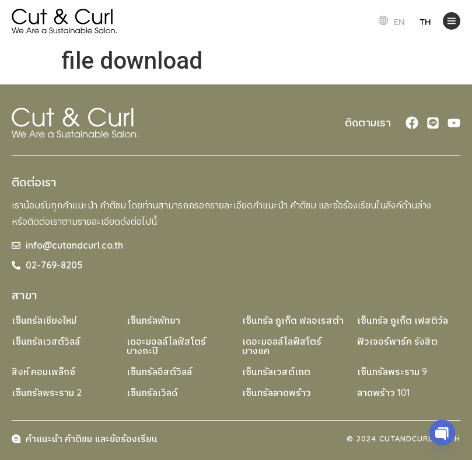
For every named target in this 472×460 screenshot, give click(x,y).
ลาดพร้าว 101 (383, 392)
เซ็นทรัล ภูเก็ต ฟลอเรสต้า (293, 320)
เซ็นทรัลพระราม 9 (392, 371)
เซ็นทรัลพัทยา (153, 320)
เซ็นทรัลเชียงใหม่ (44, 320)
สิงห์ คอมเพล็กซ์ (43, 371)
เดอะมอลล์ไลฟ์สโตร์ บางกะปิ (166, 345)
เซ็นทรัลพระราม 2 (47, 392)
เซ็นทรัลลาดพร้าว (276, 392)
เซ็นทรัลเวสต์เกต (276, 371)
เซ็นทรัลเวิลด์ (152, 392)
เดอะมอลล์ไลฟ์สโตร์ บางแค (281, 345)
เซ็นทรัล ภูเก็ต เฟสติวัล (402, 320)
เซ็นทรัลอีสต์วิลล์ (159, 371)
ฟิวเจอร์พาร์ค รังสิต (397, 341)
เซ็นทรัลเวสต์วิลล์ (46, 341)
